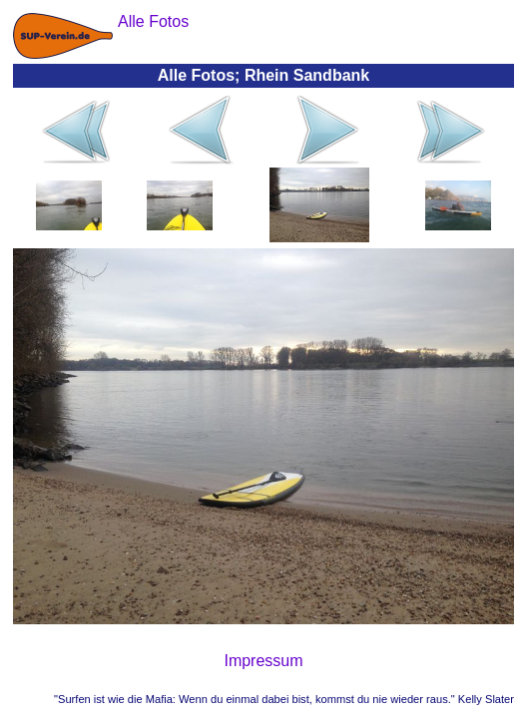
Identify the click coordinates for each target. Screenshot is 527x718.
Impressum (263, 660)
